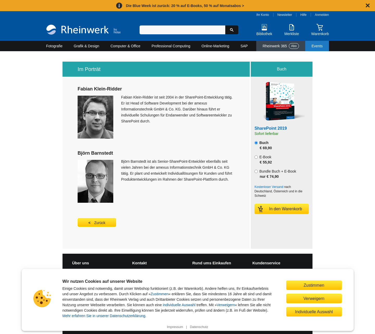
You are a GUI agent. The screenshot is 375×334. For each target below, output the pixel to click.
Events (317, 46)
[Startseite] (83, 30)
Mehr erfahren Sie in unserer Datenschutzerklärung (104, 316)
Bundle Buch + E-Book (275, 174)
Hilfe (303, 15)
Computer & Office (125, 46)
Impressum (175, 327)
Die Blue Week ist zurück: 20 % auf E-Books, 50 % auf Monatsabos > (185, 6)
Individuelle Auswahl (314, 311)
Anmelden (322, 15)
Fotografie (54, 46)
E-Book (263, 159)
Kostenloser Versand (268, 187)
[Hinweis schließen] (367, 5)
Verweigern (226, 305)
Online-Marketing (215, 46)
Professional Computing (171, 46)
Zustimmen (159, 294)
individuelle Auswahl (179, 305)
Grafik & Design (86, 46)
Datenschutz (199, 327)
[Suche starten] (231, 29)
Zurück (99, 223)
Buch (263, 145)
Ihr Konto (263, 15)
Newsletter (284, 15)
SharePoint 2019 (270, 128)
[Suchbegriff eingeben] (182, 29)
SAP (244, 46)
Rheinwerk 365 (280, 46)
